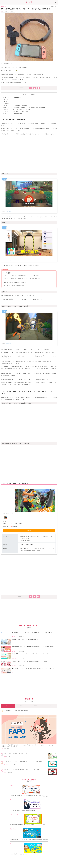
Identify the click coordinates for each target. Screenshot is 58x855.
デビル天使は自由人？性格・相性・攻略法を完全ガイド (17, 710)
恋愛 (2, 748)
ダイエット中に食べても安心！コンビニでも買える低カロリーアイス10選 (29, 661)
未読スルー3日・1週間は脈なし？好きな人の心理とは (17, 753)
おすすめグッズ (5, 11)
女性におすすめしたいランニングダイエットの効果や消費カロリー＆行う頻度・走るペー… (33, 646)
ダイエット (3, 6)
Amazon (29, 530)
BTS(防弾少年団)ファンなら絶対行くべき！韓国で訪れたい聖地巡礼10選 (26, 839)
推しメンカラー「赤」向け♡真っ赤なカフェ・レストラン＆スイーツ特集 (21, 769)
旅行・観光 (13, 829)
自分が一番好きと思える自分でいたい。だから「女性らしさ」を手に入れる (30, 653)
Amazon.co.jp (8, 211)
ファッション (13, 799)
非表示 (32, 94)
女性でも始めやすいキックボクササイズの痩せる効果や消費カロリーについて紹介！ (32, 632)
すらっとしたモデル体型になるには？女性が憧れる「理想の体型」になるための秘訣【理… (33, 668)
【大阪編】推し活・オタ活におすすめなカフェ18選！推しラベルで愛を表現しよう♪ (28, 795)
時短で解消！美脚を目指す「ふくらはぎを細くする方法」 (25, 639)
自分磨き (12, 11)
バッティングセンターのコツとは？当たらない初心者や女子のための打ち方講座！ (23, 761)
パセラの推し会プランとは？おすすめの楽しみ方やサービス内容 (24, 854)
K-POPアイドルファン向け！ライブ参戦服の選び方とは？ (23, 810)
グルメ (5, 772)
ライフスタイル (7, 764)
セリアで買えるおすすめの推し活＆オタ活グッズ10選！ (22, 824)
